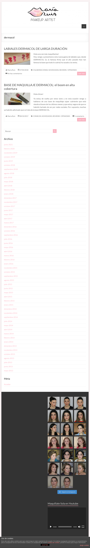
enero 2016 (8, 264)
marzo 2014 (9, 333)
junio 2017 (8, 210)
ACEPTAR (45, 545)
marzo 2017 (9, 222)
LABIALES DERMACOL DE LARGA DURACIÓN (35, 48)
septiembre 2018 (11, 169)
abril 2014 (8, 329)
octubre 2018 (9, 165)
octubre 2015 (9, 272)
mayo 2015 (8, 292)
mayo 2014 (8, 325)
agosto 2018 (9, 173)
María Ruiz (11, 70)
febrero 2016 (9, 259)
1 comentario (79, 116)
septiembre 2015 (11, 276)
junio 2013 (8, 366)
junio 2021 (8, 144)
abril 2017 (8, 218)
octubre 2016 (9, 231)
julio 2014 (8, 321)
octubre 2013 (9, 354)
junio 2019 (8, 161)
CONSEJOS (37, 116)
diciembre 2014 (10, 309)
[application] (67, 518)
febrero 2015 (9, 301)
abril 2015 (8, 296)
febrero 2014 (9, 338)
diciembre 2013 (10, 346)
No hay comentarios (14, 73)
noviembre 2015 (10, 268)
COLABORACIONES (40, 70)
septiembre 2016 (11, 235)
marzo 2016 (9, 255)
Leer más (81, 73)
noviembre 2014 (10, 313)
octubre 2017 (9, 206)
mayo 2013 (8, 370)
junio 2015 (8, 288)
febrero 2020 (9, 148)
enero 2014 (8, 342)
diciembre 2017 (10, 198)
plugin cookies (84, 545)
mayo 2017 (8, 214)
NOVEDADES (54, 70)
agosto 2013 (9, 358)
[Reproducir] (51, 527)
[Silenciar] (79, 527)
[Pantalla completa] (83, 527)
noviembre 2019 (10, 153)
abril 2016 (8, 251)
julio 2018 (8, 177)
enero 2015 (8, 305)
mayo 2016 (8, 247)
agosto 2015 (9, 280)
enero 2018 (8, 194)
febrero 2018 (9, 190)
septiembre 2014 (11, 317)
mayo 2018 (8, 181)
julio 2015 (8, 284)
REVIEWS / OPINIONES (68, 70)
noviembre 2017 (10, 202)
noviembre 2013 (10, 350)
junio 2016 (8, 243)
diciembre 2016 (10, 227)
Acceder (7, 384)
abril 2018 (8, 185)
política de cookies (54, 542)
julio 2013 (8, 362)
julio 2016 (8, 239)
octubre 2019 (9, 157)
